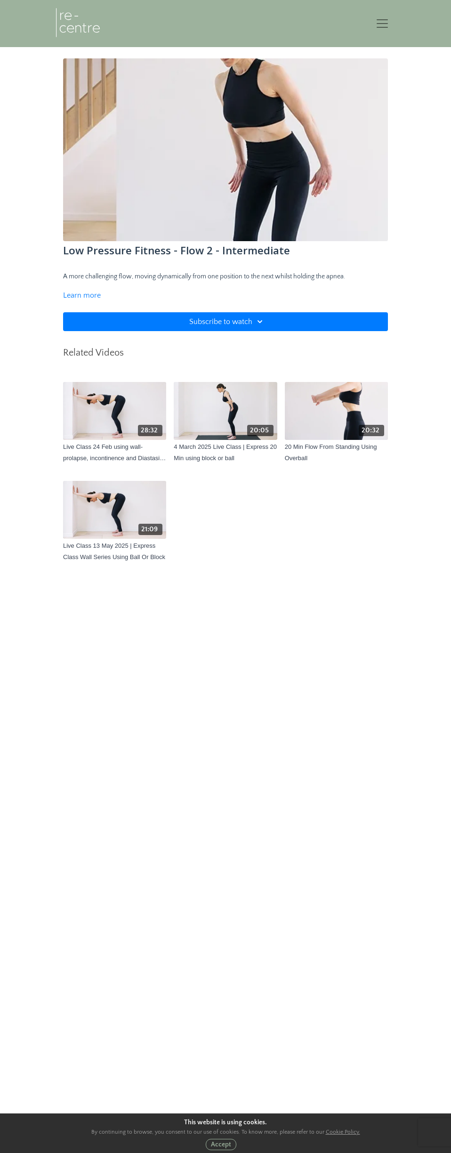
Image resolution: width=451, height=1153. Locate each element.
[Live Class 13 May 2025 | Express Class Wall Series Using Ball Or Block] (114, 551)
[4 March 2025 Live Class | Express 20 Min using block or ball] (225, 452)
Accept (221, 1144)
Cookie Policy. (343, 1132)
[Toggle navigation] (382, 23)
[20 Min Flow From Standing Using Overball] (336, 452)
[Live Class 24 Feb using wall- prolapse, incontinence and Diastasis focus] (114, 452)
